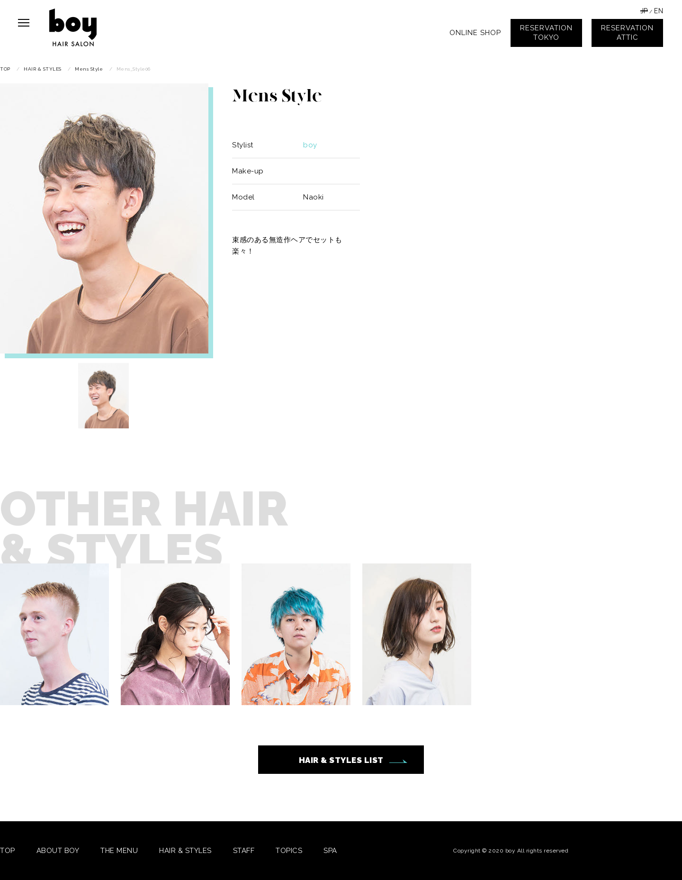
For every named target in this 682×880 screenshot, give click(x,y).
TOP (7, 850)
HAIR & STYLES (185, 850)
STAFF (244, 850)
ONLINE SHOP (475, 32)
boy (310, 145)
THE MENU (119, 850)
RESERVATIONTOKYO (546, 33)
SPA (330, 850)
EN (658, 11)
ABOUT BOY (58, 850)
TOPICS (289, 850)
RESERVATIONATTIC (627, 33)
